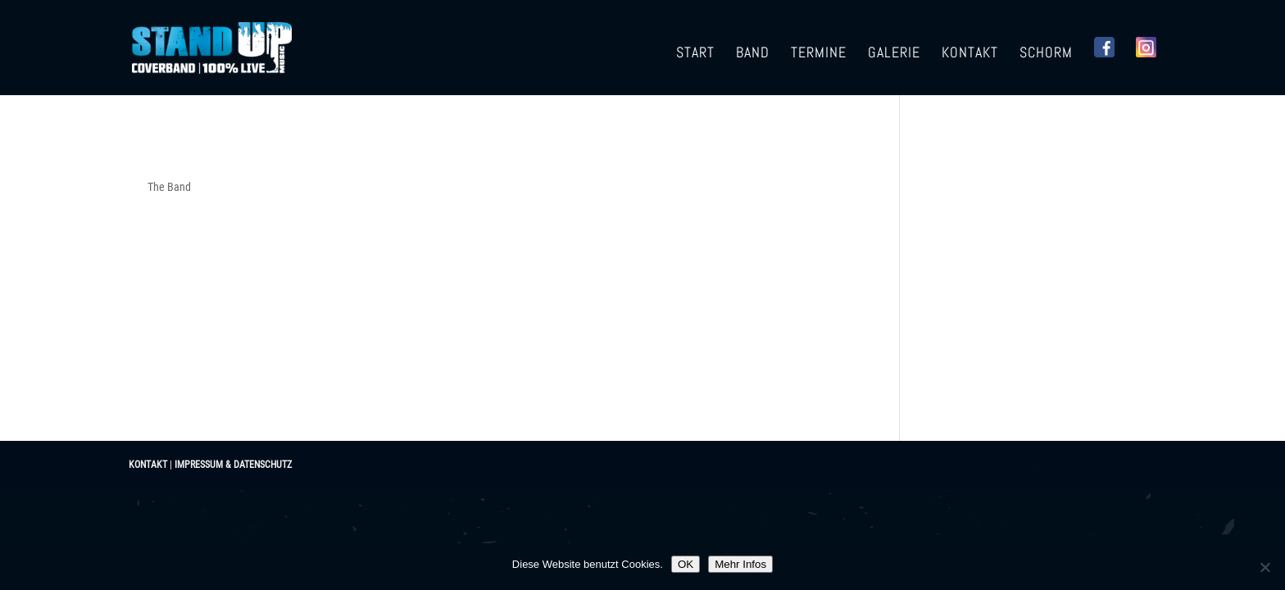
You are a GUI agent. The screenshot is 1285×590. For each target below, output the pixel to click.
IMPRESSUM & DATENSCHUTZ (233, 464)
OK (685, 564)
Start (695, 54)
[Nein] (1264, 567)
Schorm (1046, 54)
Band (753, 54)
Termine (819, 54)
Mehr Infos (740, 564)
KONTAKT (148, 464)
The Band (169, 186)
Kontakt (970, 54)
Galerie (894, 54)
